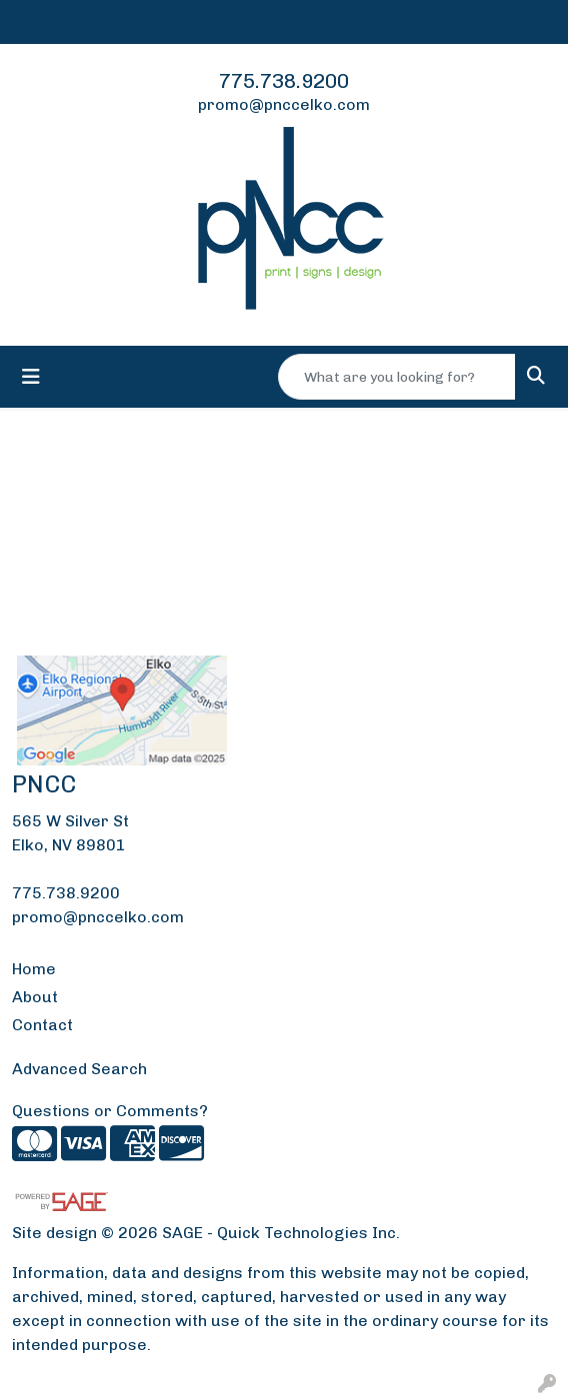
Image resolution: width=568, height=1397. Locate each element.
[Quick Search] (397, 377)
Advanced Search (79, 1068)
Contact (42, 1024)
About (35, 996)
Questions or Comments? (110, 1110)
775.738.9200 (284, 81)
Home (34, 968)
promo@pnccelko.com (284, 104)
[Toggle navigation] (31, 377)
